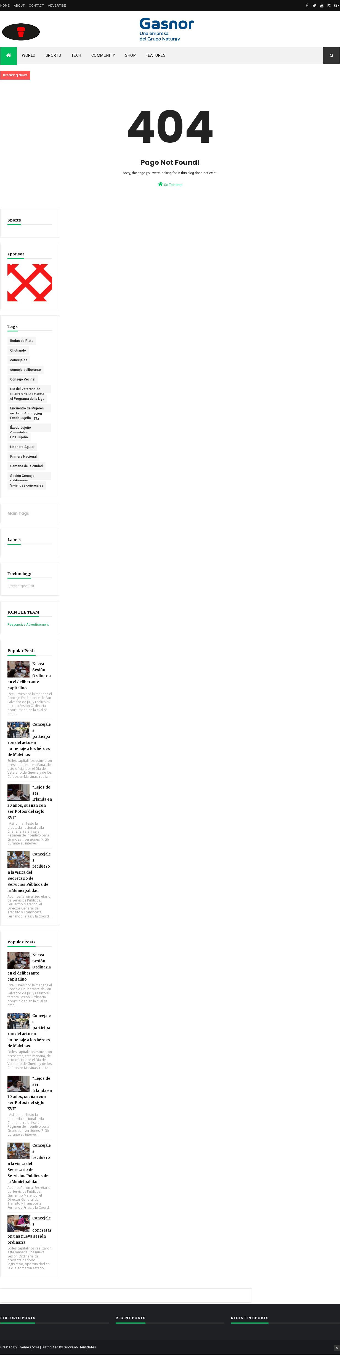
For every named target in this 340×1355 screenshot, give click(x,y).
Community (103, 55)
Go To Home (170, 184)
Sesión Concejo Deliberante (22, 477)
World (29, 55)
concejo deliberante (25, 370)
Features (156, 55)
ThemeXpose (28, 1347)
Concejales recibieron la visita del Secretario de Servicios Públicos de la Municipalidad (29, 872)
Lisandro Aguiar (22, 447)
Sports (53, 55)
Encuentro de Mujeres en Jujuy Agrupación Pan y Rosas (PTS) (27, 409)
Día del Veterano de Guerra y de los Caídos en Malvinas (27, 390)
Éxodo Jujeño (20, 418)
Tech (76, 55)
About (19, 5)
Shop (130, 55)
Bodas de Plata (21, 341)
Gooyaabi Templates (80, 1347)
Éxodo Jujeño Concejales (20, 429)
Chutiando (18, 350)
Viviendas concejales (26, 485)
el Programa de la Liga (27, 399)
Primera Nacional (23, 456)
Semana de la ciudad (26, 466)
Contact (36, 5)
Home (5, 5)
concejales (18, 360)
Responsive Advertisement (28, 625)
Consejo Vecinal (22, 379)
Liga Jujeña (19, 437)
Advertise (57, 5)
